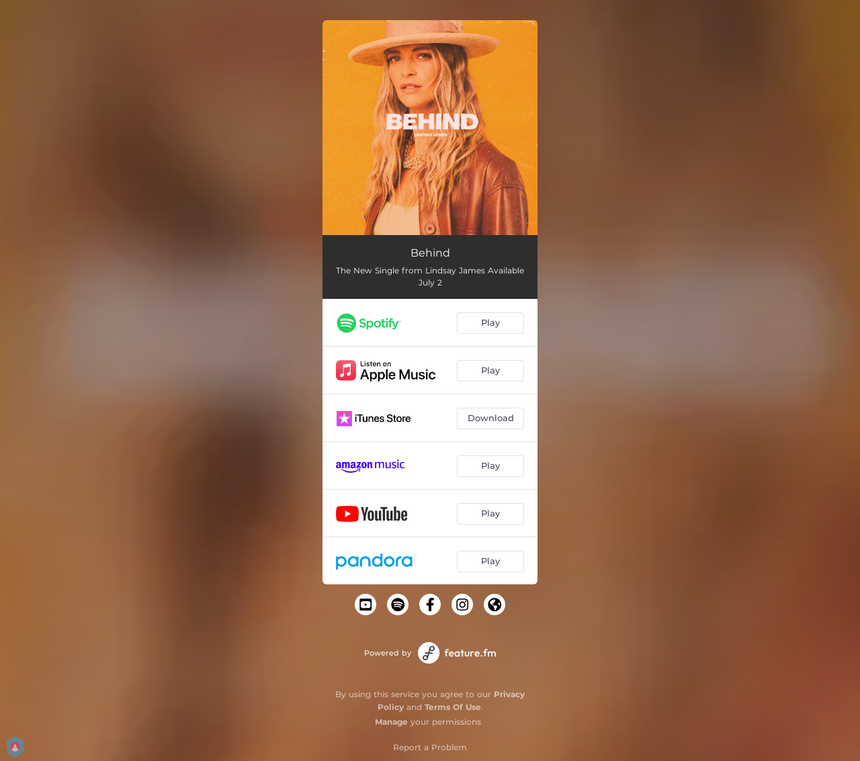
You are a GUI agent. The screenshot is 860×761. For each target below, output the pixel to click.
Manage (391, 722)
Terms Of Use (453, 707)
